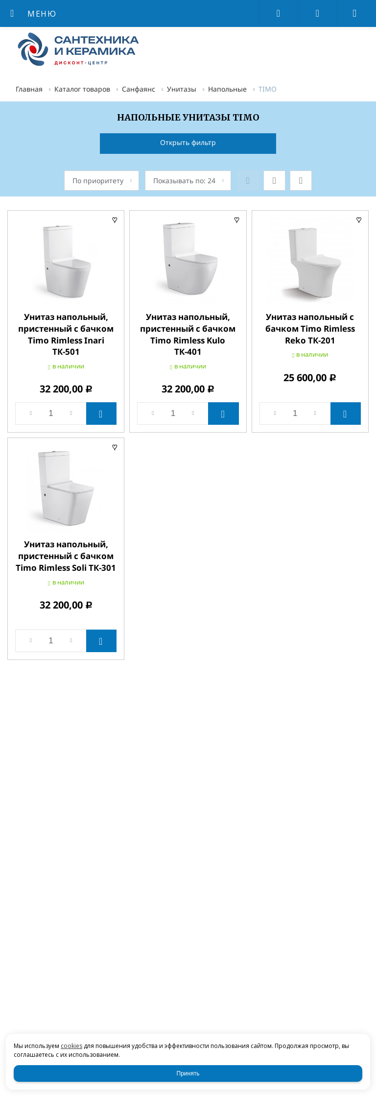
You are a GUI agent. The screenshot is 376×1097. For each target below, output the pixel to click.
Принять (188, 1073)
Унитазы (181, 89)
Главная (29, 89)
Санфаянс (138, 89)
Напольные (227, 89)
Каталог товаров (82, 89)
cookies (71, 1046)
